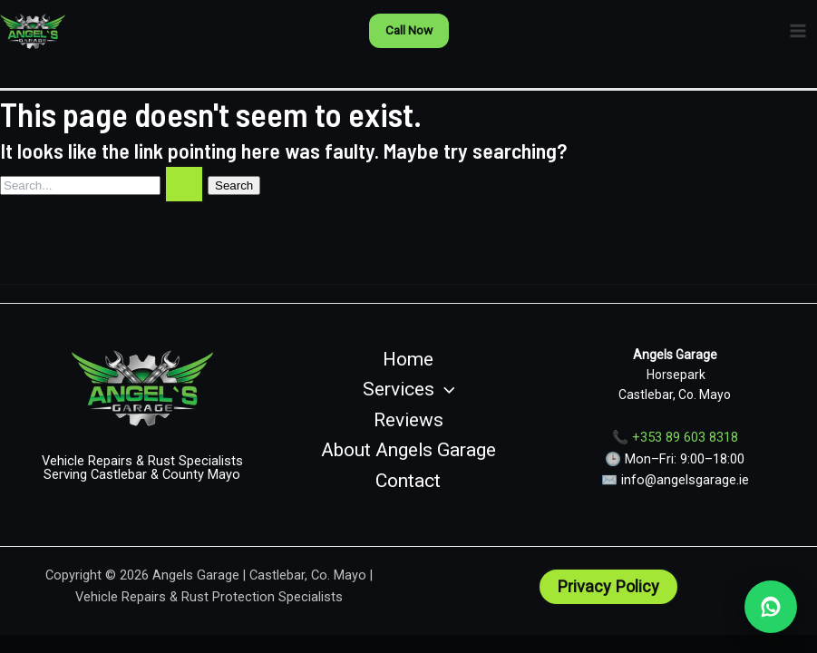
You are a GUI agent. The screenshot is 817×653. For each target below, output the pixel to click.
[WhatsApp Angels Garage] (770, 606)
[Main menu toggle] (798, 31)
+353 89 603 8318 (685, 437)
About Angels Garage (408, 450)
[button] (409, 31)
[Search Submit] (184, 184)
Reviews (408, 420)
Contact (408, 481)
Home (408, 359)
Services (409, 390)
